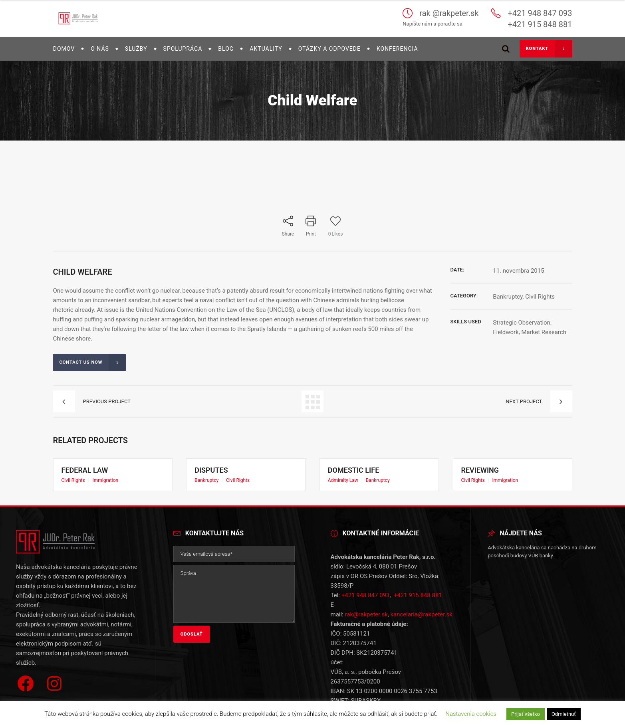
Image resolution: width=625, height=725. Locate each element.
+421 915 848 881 (418, 590)
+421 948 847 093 (365, 590)
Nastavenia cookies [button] (470, 713)
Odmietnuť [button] (564, 714)
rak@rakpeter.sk (366, 609)
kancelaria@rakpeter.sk (421, 609)
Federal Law (91, 471)
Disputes (220, 471)
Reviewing (488, 471)
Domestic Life (360, 471)
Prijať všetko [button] (525, 714)
